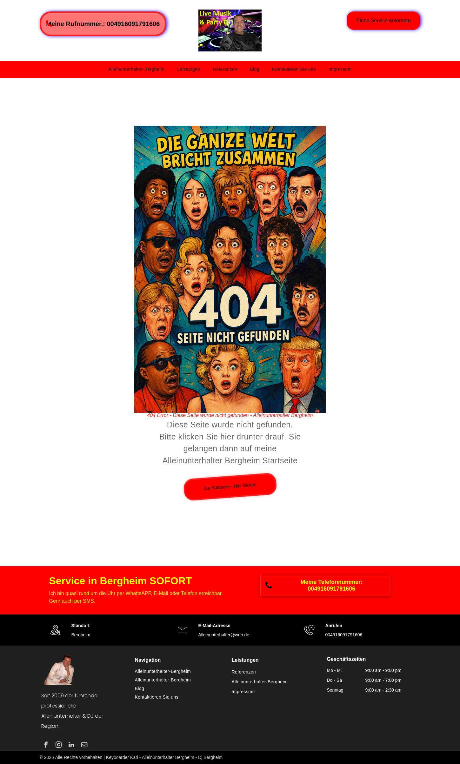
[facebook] (45, 745)
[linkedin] (71, 745)
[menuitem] (136, 69)
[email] (84, 745)
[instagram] (58, 745)
